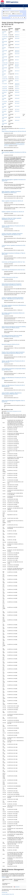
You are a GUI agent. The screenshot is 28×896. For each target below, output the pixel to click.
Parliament (4, 877)
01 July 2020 (4, 83)
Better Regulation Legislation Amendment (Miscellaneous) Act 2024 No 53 (11, 192)
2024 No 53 (17, 47)
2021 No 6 (17, 64)
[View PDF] (14, 18)
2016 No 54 (17, 120)
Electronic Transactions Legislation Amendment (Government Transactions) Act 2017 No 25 (14, 144)
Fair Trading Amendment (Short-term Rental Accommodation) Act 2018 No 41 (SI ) (12, 336)
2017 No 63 (17, 103)
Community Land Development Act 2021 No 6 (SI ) (13, 269)
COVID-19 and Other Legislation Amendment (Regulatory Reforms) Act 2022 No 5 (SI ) (12, 234)
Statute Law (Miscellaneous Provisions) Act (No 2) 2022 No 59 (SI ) (13, 226)
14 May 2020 (4, 86)
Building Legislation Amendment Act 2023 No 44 (13, 211)
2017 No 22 (17, 109)
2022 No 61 (17, 56)
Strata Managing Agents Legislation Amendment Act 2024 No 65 (14, 180)
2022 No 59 (17, 53)
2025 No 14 (17, 31)
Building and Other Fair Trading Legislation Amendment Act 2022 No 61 (11, 219)
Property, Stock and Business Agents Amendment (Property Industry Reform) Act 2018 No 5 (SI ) (13, 353)
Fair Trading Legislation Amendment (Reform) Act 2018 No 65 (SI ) (13, 313)
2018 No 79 (17, 84)
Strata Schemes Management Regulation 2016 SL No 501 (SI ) (13, 401)
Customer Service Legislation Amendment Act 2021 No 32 (13, 246)
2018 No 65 (17, 92)
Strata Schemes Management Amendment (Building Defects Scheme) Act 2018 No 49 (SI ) (14, 327)
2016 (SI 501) (17, 117)
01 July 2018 (4, 101)
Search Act (5, 15)
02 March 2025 (5, 36)
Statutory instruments (15, 11)
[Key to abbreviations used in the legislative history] (11, 18)
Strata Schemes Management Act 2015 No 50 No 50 (14, 131)
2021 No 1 (17, 73)
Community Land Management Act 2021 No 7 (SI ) (13, 262)
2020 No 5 (17, 86)
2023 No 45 (17, 44)
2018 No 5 (17, 90)
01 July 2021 (4, 76)
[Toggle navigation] (3, 6)
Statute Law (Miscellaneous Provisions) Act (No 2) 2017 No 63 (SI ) (13, 361)
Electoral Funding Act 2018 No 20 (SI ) (10, 344)
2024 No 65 (17, 38)
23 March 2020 (5, 90)
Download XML (4, 892)
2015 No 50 (17, 886)
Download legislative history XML (8, 894)
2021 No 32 (17, 67)
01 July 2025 (4, 34)
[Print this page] (23, 5)
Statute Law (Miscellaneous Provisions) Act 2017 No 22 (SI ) (14, 378)
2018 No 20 (17, 101)
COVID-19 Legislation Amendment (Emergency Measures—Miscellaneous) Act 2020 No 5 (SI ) (13, 298)
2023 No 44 (17, 50)
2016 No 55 (17, 111)
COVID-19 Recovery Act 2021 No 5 (10, 277)
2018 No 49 (17, 83)
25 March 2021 (5, 78)
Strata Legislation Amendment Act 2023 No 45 (12, 201)
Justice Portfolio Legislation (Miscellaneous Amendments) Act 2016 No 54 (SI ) (12, 393)
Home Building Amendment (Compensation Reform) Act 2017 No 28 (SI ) (14, 369)
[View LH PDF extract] (16, 18)
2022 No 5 (17, 59)
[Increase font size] (27, 5)
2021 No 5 (17, 78)
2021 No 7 (17, 65)
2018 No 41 (17, 88)
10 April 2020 (4, 88)
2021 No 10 (17, 70)
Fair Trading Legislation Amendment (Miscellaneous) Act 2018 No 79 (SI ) (14, 306)
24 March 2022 (5, 62)
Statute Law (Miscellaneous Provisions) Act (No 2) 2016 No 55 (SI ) (13, 386)
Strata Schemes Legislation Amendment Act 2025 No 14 (14, 153)
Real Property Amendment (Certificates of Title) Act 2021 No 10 (13, 254)
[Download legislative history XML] (18, 18)
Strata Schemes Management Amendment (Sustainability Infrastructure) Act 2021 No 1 (12, 284)
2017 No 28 (17, 106)
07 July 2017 (4, 109)
